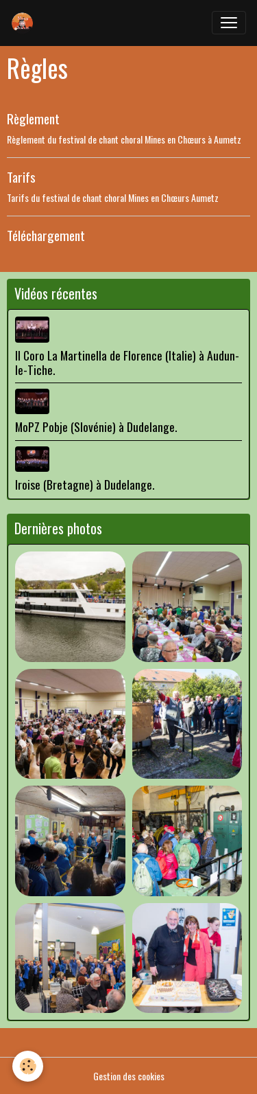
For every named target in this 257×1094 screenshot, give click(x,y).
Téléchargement (46, 235)
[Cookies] (27, 1066)
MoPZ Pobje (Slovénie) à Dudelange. (96, 426)
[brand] (25, 22)
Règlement (33, 118)
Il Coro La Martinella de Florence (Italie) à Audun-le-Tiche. (127, 362)
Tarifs (21, 177)
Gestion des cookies (128, 1076)
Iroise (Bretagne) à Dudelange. (84, 484)
